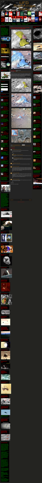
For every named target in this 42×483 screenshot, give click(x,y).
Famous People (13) (13, 23)
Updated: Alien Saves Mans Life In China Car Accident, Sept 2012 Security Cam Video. (37, 129)
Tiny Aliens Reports (19, 24)
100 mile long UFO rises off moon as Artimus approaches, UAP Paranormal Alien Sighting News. (4, 150)
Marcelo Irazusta (13, 149)
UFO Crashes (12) (14, 24)
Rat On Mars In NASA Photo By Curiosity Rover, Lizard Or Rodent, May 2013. (36, 137)
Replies (13, 153)
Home (2, 23)
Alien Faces (5, 23)
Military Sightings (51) (8, 24)
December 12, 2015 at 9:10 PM (18, 149)
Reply (12, 152)
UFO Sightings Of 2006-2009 (25, 24)
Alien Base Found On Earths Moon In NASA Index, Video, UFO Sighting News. (37, 152)
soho (11, 146)
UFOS (14, 146)
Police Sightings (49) (35, 23)
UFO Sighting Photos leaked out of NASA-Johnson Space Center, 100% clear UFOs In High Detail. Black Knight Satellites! (37, 145)
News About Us (3, 24)
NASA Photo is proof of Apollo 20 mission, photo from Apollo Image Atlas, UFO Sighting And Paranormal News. (37, 122)
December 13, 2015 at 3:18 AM (20, 154)
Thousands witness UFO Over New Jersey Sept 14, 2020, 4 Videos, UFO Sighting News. (37, 98)
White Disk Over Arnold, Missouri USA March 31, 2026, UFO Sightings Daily (4, 166)
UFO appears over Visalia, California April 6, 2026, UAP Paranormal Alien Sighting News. (4, 100)
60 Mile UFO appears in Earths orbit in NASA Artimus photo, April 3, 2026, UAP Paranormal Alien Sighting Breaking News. (4, 108)
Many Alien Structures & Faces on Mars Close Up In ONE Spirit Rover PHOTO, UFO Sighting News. (37, 161)
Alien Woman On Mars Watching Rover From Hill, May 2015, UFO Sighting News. (36, 105)
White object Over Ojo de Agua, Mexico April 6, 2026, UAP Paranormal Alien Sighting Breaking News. (4, 158)
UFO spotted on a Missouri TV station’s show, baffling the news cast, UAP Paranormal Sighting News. (4, 125)
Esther (12, 166)
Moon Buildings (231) (29, 23)
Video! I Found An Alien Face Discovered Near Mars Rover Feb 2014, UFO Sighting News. (36, 168)
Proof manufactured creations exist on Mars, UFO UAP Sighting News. (6, 141)
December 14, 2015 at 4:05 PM (16, 166)
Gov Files (9, 23)
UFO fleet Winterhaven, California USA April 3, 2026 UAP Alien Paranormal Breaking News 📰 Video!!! (4, 133)
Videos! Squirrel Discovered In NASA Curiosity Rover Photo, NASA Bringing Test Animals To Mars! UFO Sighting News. (37, 114)
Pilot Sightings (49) (24, 23)
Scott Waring (15, 154)
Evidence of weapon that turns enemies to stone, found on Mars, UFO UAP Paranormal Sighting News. (4, 116)
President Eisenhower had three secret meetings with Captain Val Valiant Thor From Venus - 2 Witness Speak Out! (4, 175)
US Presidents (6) (18, 23)
